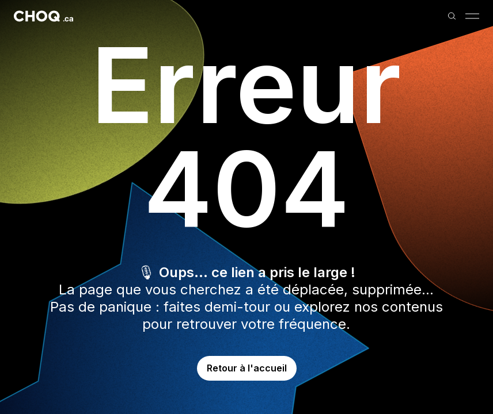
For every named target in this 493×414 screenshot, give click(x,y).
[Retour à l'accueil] (43, 16)
